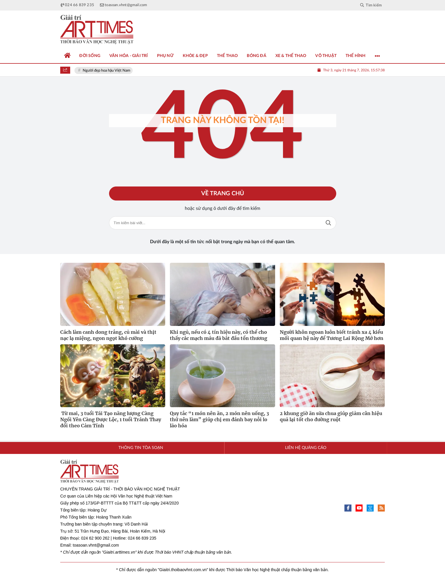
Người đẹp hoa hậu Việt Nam (107, 70)
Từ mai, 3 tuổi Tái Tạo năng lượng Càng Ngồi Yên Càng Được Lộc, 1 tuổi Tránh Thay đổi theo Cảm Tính (110, 419)
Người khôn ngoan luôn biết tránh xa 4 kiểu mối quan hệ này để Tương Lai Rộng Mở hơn (331, 335)
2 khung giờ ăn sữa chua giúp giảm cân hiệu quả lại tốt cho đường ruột (331, 416)
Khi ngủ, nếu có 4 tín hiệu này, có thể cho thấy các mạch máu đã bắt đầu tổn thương (218, 335)
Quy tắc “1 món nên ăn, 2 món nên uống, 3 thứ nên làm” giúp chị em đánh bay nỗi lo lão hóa (219, 419)
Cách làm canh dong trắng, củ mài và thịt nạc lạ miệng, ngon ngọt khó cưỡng (108, 335)
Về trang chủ (222, 193)
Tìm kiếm (328, 222)
